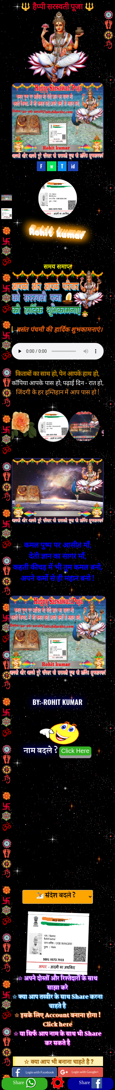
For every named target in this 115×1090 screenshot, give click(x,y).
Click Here (75, 750)
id (73, 166)
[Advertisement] (57, 822)
